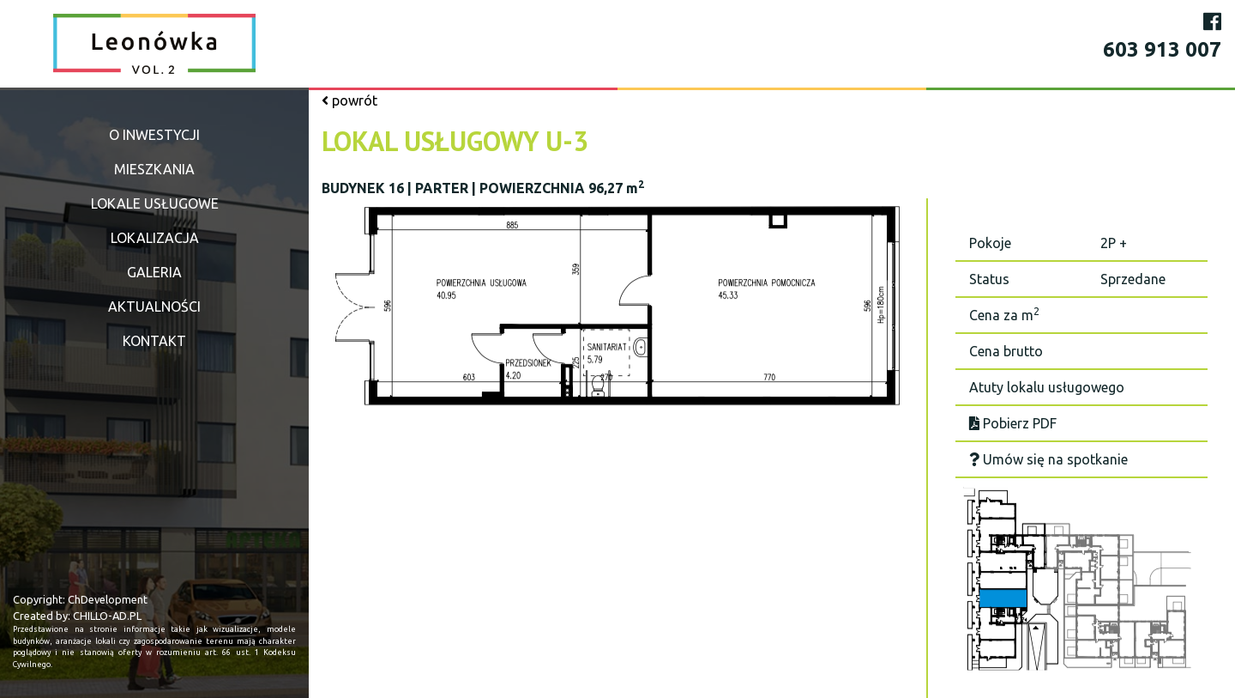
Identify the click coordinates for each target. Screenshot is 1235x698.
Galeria (154, 272)
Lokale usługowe (155, 203)
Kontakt (154, 341)
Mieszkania (154, 169)
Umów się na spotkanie (1048, 459)
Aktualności (154, 306)
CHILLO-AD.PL (107, 616)
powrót (349, 100)
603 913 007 (1162, 49)
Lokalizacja (155, 238)
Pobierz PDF (1013, 423)
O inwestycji (154, 135)
